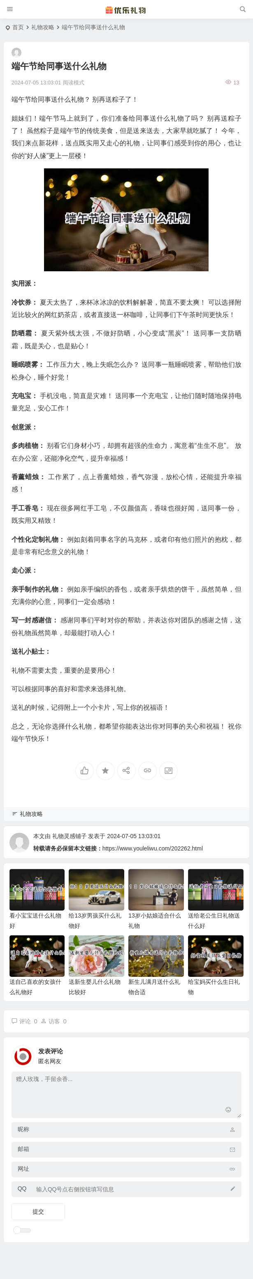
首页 (18, 27)
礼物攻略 (42, 27)
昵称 (23, 1129)
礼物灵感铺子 (69, 836)
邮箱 (23, 1149)
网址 (23, 1168)
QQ (22, 1188)
